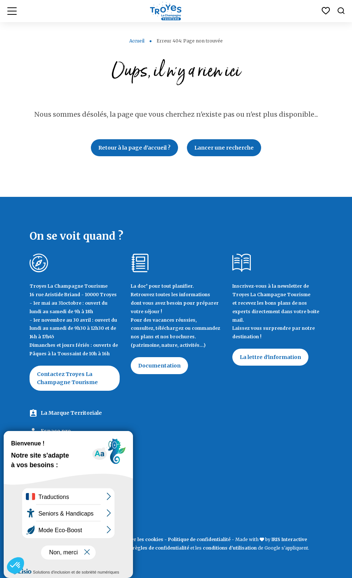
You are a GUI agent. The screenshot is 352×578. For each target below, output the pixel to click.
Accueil (136, 41)
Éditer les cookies (142, 539)
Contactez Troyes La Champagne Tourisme (67, 378)
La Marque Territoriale (71, 413)
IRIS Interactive (289, 539)
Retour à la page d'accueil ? (134, 147)
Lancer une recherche (224, 147)
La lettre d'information (270, 357)
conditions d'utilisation (230, 548)
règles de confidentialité (160, 548)
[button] (15, 565)
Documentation (159, 365)
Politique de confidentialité (199, 539)
